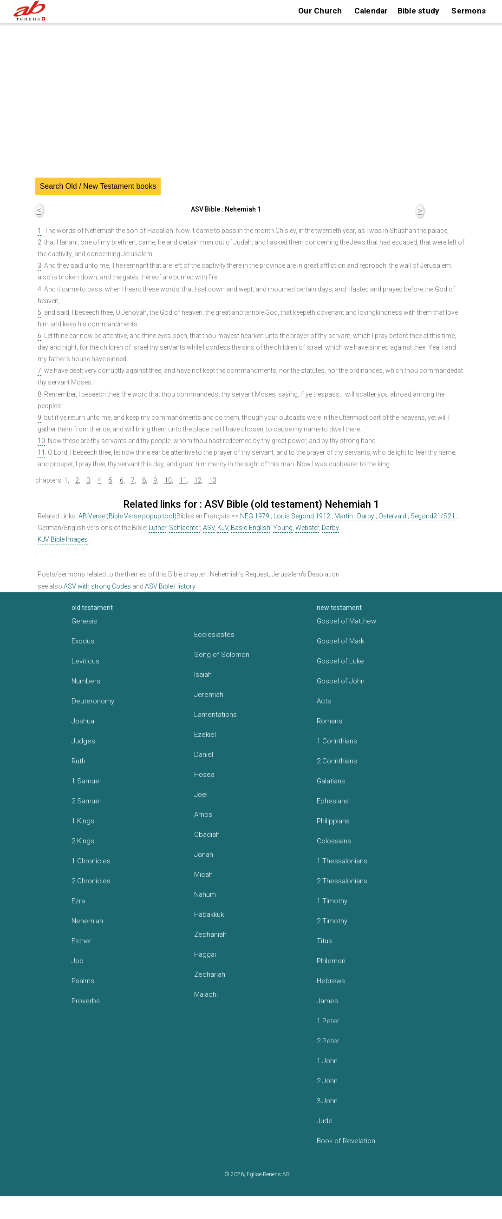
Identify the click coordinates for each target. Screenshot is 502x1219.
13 (212, 480)
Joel (201, 794)
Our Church (320, 10)
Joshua (83, 721)
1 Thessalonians (342, 861)
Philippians (333, 821)
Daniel (203, 754)
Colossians (334, 841)
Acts (324, 701)
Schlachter (184, 527)
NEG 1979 (254, 516)
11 (41, 452)
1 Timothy (332, 901)
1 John (327, 1061)
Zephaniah (210, 934)
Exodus (83, 641)
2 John (327, 1081)
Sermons (468, 10)
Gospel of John (341, 681)
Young (283, 527)
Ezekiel (205, 734)
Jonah (203, 854)
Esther (81, 941)
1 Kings (83, 821)
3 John (327, 1101)
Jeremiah (208, 694)
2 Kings (83, 841)
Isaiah (203, 674)
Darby (365, 516)
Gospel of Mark (340, 641)
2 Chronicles (91, 881)
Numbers (86, 681)
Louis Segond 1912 (302, 516)
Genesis (84, 621)
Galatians (331, 781)
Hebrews (331, 981)
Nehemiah (87, 921)
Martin (343, 516)
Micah (203, 874)
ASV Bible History (170, 586)
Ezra (78, 901)
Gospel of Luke (340, 661)
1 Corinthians (337, 741)
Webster (307, 527)
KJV (222, 527)
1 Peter (328, 1021)
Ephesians (333, 801)
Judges (83, 741)
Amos (203, 814)
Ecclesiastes (214, 634)
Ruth (78, 761)
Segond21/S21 (433, 516)
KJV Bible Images (63, 539)
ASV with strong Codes (97, 586)
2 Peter (328, 1041)
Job (78, 961)
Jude (324, 1121)
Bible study (419, 10)
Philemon (331, 961)
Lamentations (215, 714)
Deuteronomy (93, 701)
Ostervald (392, 516)
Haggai (205, 954)
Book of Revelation (346, 1141)
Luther (157, 527)
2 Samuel (86, 801)
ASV (209, 527)
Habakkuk (209, 914)
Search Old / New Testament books (98, 186)
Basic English (250, 527)
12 (198, 480)
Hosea (204, 774)
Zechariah (209, 974)
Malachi (206, 994)
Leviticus (85, 661)
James (327, 1001)
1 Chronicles (91, 861)
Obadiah (207, 834)
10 (41, 440)
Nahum (205, 894)
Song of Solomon (221, 654)
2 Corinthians (337, 761)
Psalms (83, 981)
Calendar (371, 10)
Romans (329, 721)
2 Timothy (332, 921)
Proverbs (86, 1001)
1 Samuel (86, 781)
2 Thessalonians (342, 881)
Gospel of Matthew (346, 621)
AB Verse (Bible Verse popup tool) (127, 516)
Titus (324, 941)
